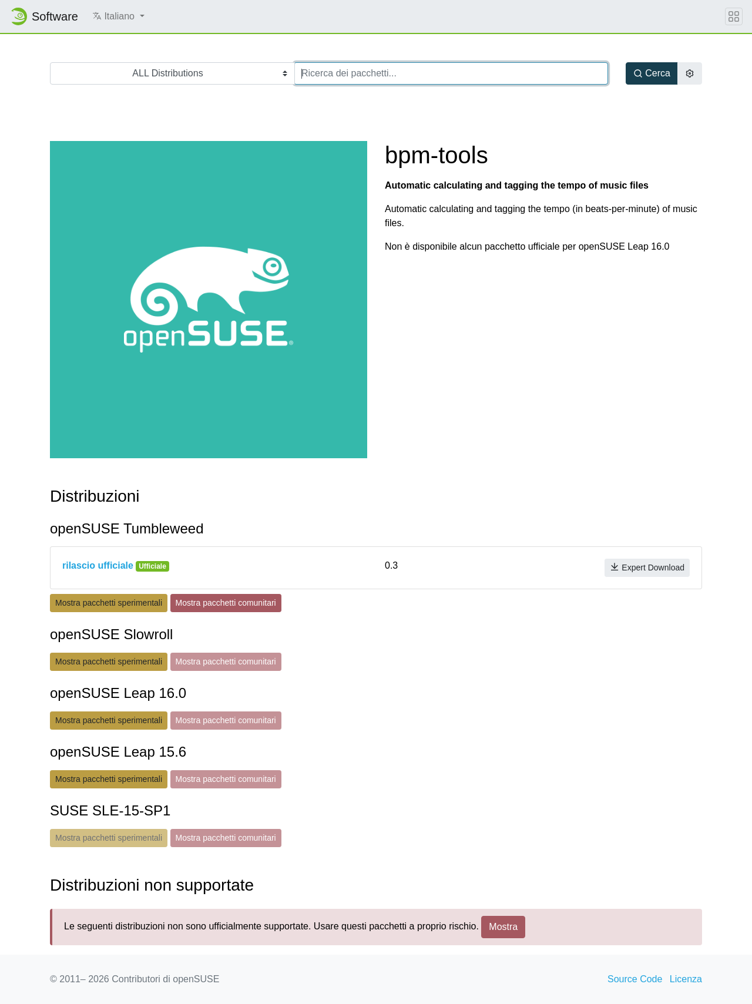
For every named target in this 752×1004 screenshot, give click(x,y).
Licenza (686, 979)
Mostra (503, 927)
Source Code (634, 979)
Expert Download (647, 567)
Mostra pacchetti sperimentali (108, 602)
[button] (118, 16)
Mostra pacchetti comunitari (226, 602)
